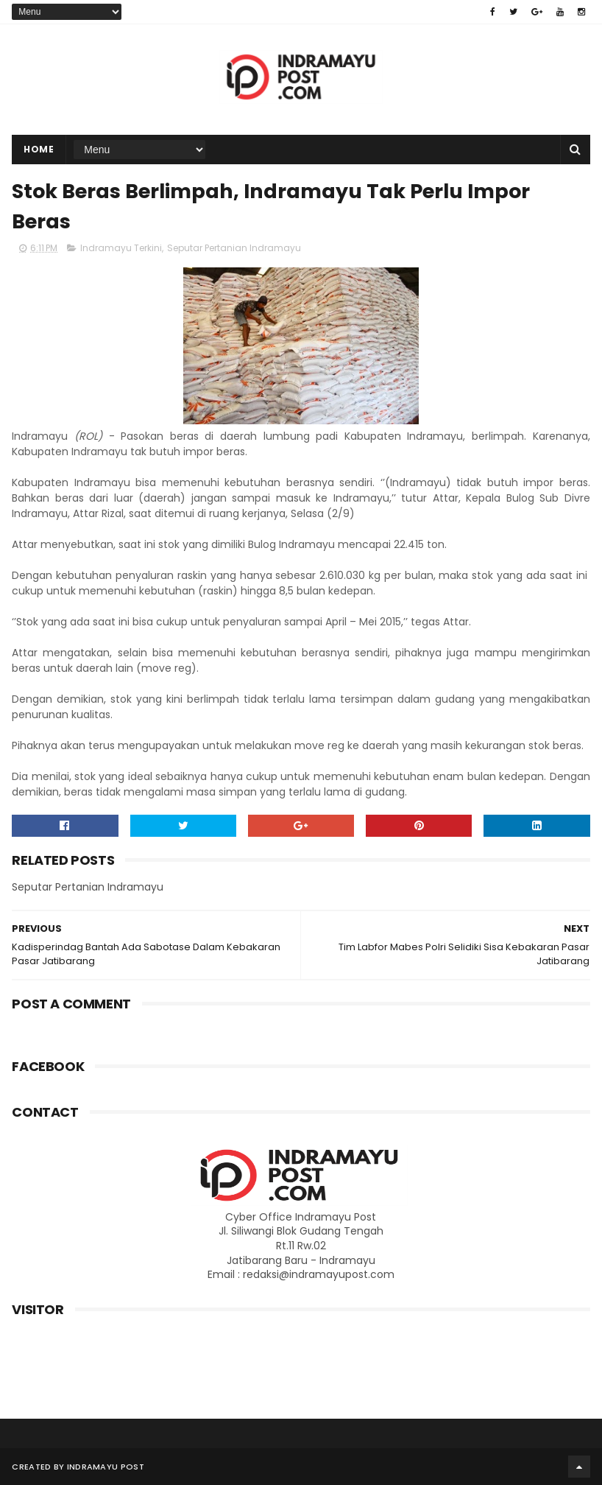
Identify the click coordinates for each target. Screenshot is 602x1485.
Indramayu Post (105, 1466)
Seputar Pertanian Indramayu (234, 248)
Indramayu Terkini (121, 248)
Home (39, 149)
